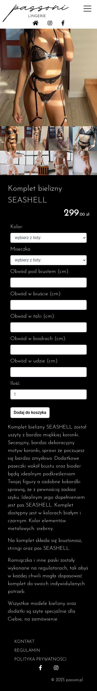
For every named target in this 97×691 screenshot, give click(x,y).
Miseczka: (20, 249)
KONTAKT (24, 642)
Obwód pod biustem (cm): (39, 271)
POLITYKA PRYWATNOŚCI (40, 659)
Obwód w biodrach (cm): (38, 338)
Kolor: (16, 226)
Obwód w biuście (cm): (36, 294)
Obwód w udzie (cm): (34, 361)
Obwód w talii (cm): (32, 316)
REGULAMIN (27, 651)
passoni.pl (74, 680)
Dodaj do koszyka (30, 412)
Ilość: (15, 383)
